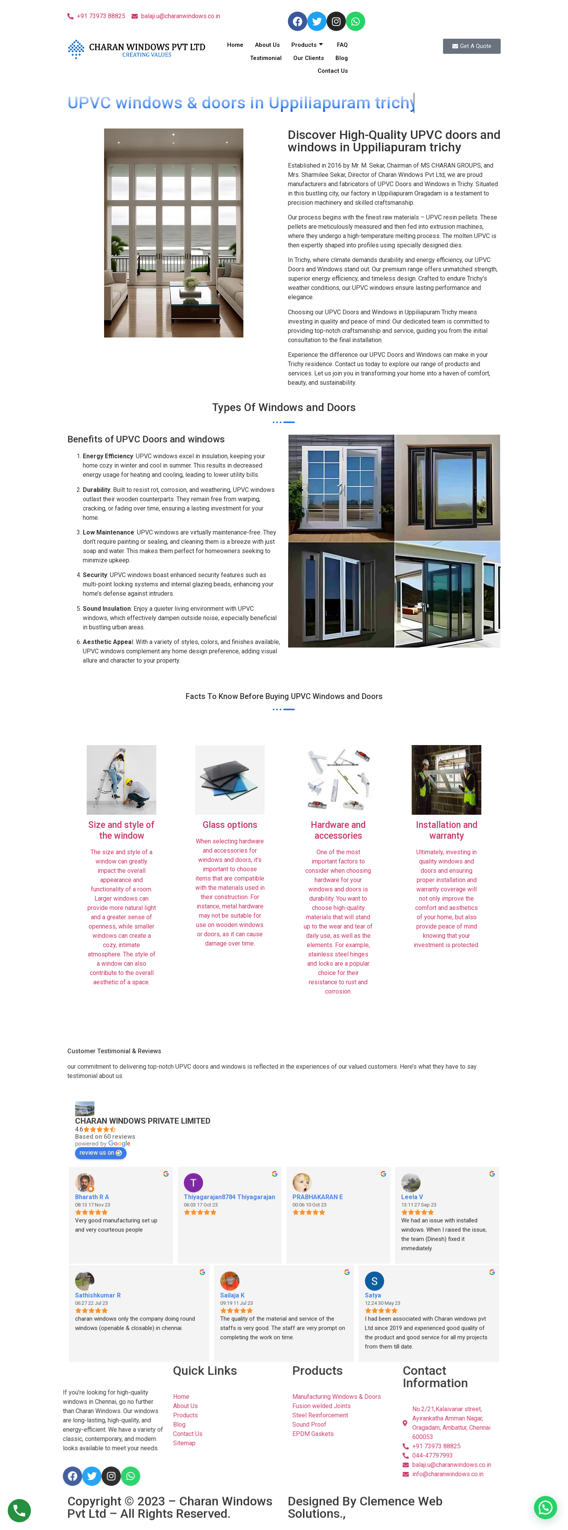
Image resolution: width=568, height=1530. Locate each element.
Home (235, 44)
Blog (341, 58)
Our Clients (308, 58)
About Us (267, 44)
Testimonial (266, 58)
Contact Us (333, 70)
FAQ (342, 44)
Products (307, 44)
